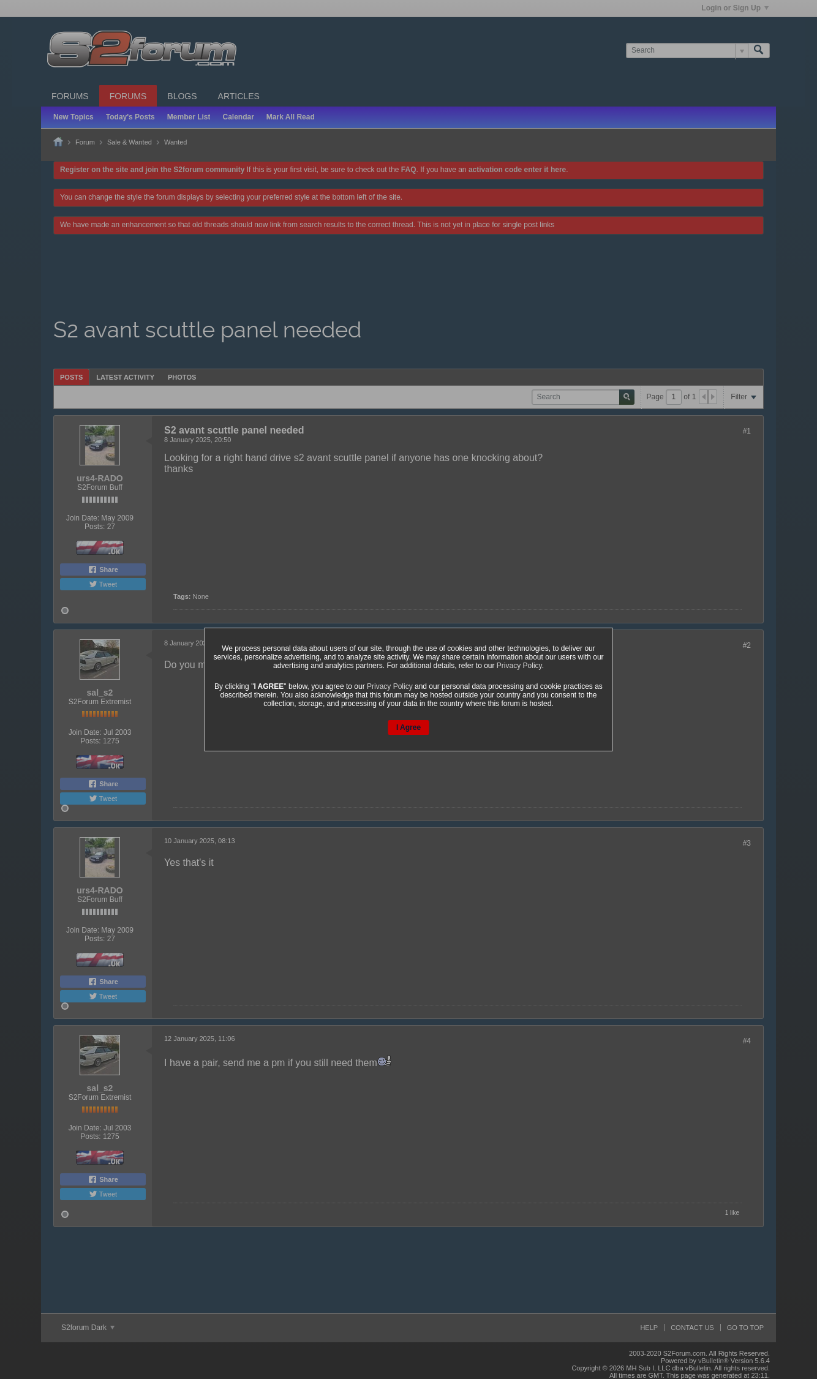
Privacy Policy (519, 665)
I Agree (408, 727)
